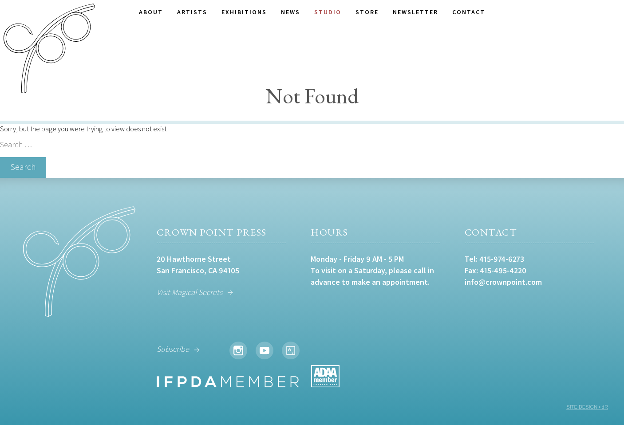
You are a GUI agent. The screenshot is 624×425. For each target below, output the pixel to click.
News (290, 12)
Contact (468, 12)
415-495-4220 (503, 270)
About (151, 12)
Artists (192, 12)
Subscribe (173, 349)
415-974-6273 (501, 259)
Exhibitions (244, 12)
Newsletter (415, 12)
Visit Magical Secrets (189, 292)
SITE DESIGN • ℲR (587, 406)
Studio (327, 12)
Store (367, 12)
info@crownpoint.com (503, 282)
